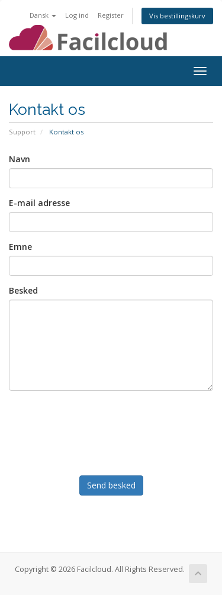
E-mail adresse (39, 202)
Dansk (43, 15)
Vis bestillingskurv (177, 15)
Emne (20, 246)
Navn (19, 159)
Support (22, 131)
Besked (23, 290)
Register (111, 15)
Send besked (111, 485)
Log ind (77, 15)
